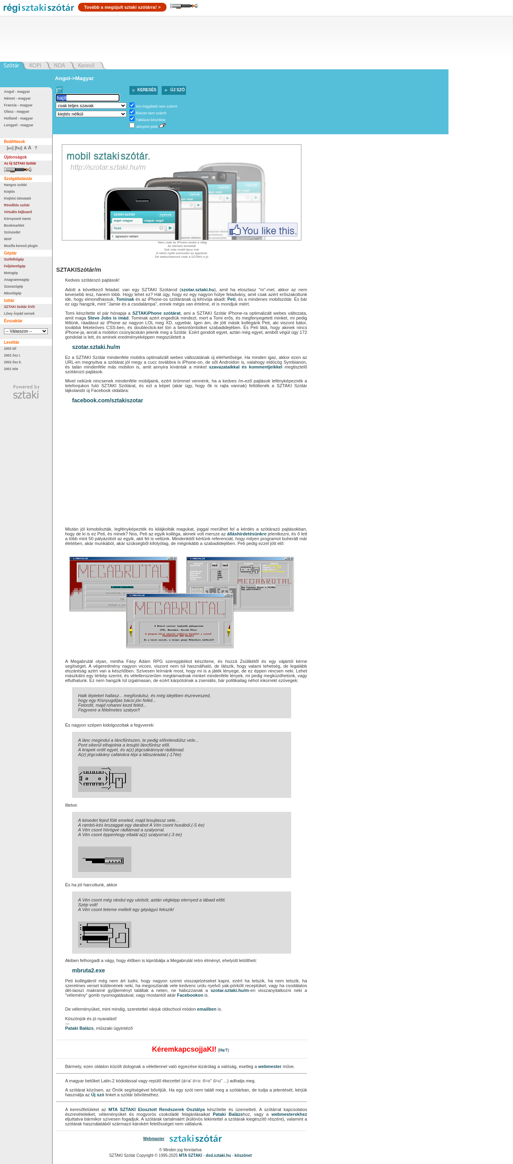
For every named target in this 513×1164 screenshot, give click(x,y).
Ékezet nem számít (151, 113)
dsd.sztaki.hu (218, 1155)
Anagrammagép (16, 280)
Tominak (125, 299)
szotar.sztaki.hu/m (96, 347)
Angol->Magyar (74, 78)
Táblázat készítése (151, 120)
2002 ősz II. (13, 362)
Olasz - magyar (16, 112)
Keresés (147, 90)
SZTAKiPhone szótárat (156, 313)
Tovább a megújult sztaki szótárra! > (122, 7)
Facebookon (190, 995)
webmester (269, 1066)
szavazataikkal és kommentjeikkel (245, 366)
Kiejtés (9, 192)
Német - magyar (17, 98)
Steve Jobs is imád (108, 317)
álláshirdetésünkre (246, 533)
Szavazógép (13, 286)
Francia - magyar (18, 105)
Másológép (13, 293)
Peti (231, 299)
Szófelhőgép (14, 259)
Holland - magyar (18, 118)
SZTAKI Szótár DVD (19, 307)
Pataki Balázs (79, 1028)
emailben (207, 1009)
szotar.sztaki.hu (197, 289)
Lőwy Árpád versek (19, 313)
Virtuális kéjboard (18, 212)
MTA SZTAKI (121, 1109)
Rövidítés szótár (17, 205)
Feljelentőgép (14, 266)
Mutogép (11, 273)
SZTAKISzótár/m (78, 270)
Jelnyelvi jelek (147, 127)
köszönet (243, 1155)
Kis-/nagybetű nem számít (156, 106)
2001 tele (11, 369)
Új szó (177, 90)
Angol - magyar (17, 92)
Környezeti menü (17, 219)
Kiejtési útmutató (17, 198)
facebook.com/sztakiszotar (107, 400)
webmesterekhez (289, 1114)
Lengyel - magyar (18, 125)
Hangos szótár (15, 185)
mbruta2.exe (88, 970)
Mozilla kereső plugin (21, 246)
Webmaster (153, 1139)
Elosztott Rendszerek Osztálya (171, 1109)
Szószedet (12, 232)
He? (223, 1050)
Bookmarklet (14, 225)
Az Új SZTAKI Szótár (20, 163)
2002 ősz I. (12, 355)
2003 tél (10, 349)
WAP (8, 239)
